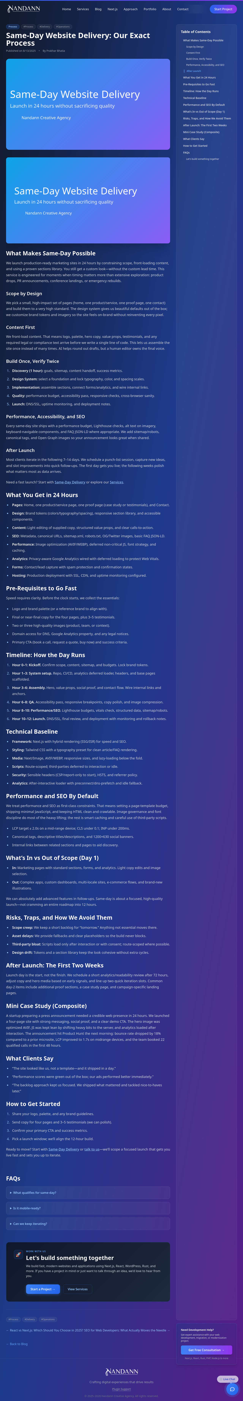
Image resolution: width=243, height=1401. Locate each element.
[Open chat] (232, 1389)
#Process (28, 26)
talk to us (91, 1149)
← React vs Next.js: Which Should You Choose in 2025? (44, 1330)
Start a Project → (43, 1289)
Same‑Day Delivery (70, 482)
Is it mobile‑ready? (27, 1208)
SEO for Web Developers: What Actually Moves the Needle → (127, 1330)
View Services (78, 1289)
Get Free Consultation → (207, 1350)
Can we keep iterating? (30, 1224)
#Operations (63, 26)
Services (83, 9)
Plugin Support (121, 1389)
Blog (98, 9)
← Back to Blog (17, 1344)
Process (13, 26)
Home (66, 9)
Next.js (113, 9)
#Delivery (45, 26)
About (166, 9)
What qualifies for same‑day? (34, 1193)
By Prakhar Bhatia (54, 51)
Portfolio (150, 9)
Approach (131, 9)
